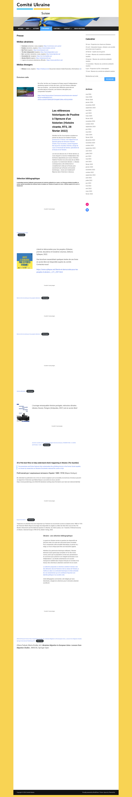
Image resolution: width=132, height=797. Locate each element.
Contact (68, 29)
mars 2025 (89, 116)
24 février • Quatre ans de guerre (95, 52)
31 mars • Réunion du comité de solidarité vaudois (98, 55)
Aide (29, 29)
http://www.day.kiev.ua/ (53, 54)
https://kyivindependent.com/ (49, 52)
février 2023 (89, 164)
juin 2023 (88, 156)
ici (80, 69)
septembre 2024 (90, 126)
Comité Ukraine (30, 792)
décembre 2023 (90, 140)
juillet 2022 (89, 180)
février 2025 (89, 118)
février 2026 (89, 99)
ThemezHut (112, 792)
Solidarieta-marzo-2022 (22, 232)
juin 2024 (88, 129)
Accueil (20, 28)
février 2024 (89, 137)
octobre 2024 (90, 124)
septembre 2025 (90, 108)
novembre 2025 (90, 105)
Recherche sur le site (92, 76)
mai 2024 (88, 132)
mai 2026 (88, 94)
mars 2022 (89, 191)
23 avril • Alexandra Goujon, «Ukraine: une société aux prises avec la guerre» (100, 48)
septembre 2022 (90, 175)
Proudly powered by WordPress (90, 792)
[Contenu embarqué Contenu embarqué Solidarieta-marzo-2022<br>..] (49, 209)
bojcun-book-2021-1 (21, 519)
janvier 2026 (89, 102)
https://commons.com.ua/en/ (52, 46)
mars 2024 (89, 134)
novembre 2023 (90, 143)
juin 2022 (88, 183)
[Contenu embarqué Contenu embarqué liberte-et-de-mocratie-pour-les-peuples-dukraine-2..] (49, 285)
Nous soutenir (79, 28)
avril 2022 (89, 188)
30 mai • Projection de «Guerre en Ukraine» (98, 44)
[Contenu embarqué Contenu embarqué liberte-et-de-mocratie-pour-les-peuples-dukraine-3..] (49, 316)
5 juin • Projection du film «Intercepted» (97, 68)
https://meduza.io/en (43, 69)
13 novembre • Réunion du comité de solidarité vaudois (99, 65)
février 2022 (89, 194)
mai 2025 (88, 110)
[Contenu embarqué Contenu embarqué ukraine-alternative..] (49, 365)
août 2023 (89, 151)
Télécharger (21, 235)
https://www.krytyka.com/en (46, 48)
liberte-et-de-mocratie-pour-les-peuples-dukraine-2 (29, 298)
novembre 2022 (90, 169)
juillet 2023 (89, 153)
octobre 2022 (90, 172)
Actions (36, 28)
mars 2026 (89, 97)
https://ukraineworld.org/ (43, 58)
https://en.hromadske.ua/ (44, 56)
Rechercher (110, 79)
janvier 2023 (89, 167)
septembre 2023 (90, 148)
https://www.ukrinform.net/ (55, 60)
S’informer (46, 29)
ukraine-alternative (21, 391)
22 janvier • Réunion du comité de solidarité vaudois (98, 60)
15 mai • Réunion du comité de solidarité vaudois (100, 71)
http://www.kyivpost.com (41, 50)
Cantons (58, 29)
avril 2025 (89, 113)
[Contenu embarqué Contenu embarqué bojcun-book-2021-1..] (49, 501)
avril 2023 (89, 161)
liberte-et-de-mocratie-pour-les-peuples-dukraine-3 (29, 334)
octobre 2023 (90, 145)
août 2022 (89, 178)
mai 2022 (88, 186)
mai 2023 (88, 159)
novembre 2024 (90, 121)
